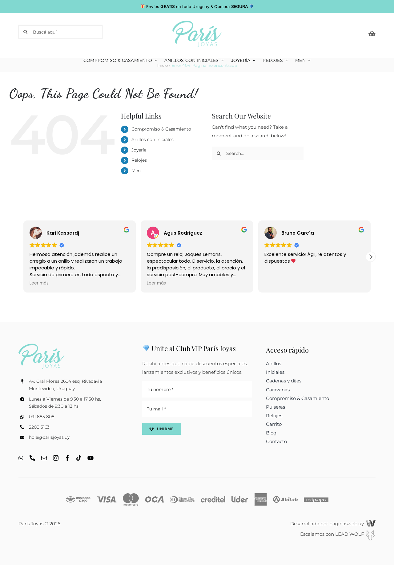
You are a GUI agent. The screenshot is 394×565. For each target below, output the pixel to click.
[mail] (44, 458)
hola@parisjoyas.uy (49, 437)
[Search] (25, 32)
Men (136, 170)
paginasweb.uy (352, 524)
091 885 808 (41, 416)
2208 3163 (39, 427)
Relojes (139, 160)
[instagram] (55, 458)
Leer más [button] (39, 283)
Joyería (139, 150)
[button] (370, 256)
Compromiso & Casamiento (161, 129)
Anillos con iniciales (152, 139)
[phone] (32, 458)
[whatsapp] (20, 458)
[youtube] (90, 458)
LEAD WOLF (355, 534)
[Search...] (258, 153)
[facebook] (67, 458)
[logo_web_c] (197, 23)
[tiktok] (78, 458)
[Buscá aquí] (60, 32)
